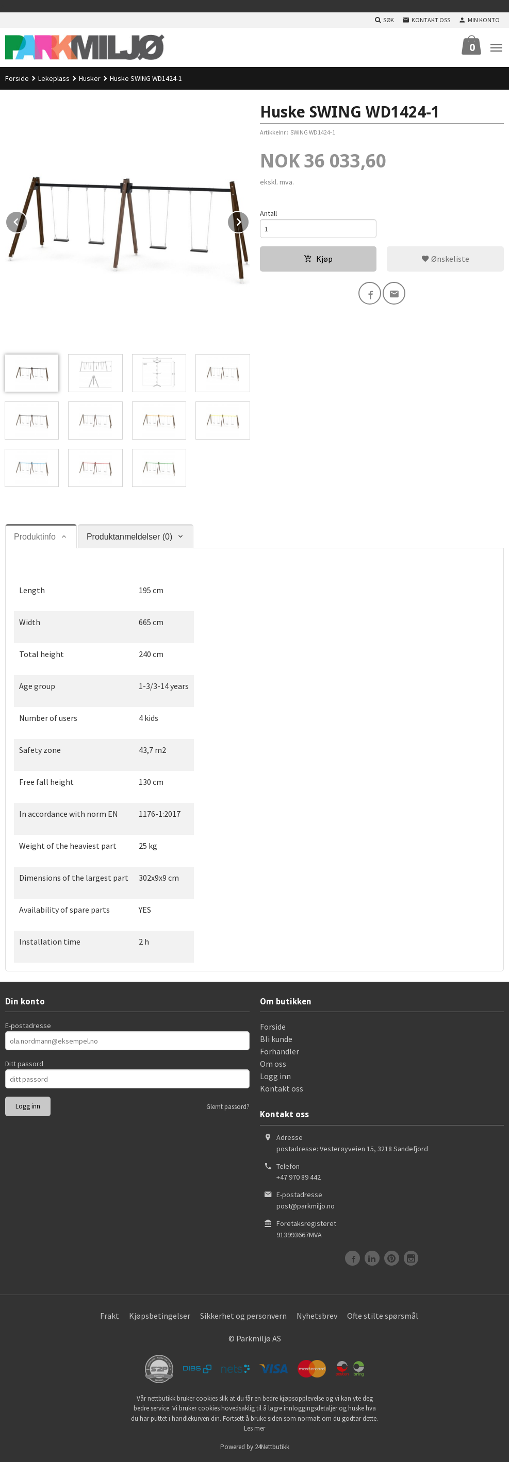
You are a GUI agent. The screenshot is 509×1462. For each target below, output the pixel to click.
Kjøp (318, 259)
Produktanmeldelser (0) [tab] (129, 536)
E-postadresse (28, 1025)
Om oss (273, 1063)
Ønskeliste (445, 259)
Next (249, 220)
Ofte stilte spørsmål (382, 1315)
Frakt (109, 1315)
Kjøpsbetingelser (159, 1315)
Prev (27, 220)
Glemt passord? (228, 1106)
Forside (17, 78)
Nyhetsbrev (317, 1315)
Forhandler (279, 1051)
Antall (268, 213)
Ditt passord (24, 1063)
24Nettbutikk (272, 1446)
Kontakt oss (281, 1088)
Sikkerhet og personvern (243, 1315)
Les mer (254, 1428)
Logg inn (275, 1076)
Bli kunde (276, 1039)
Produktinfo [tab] (35, 536)
